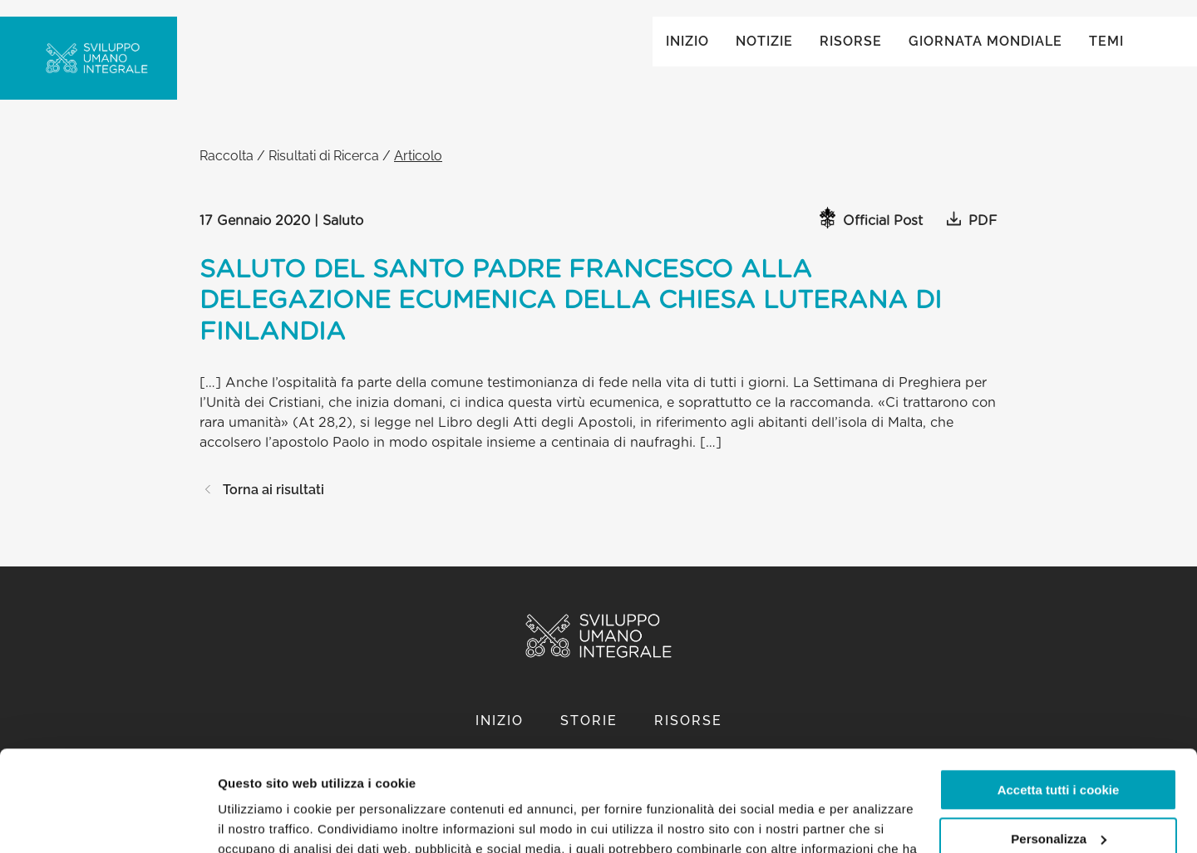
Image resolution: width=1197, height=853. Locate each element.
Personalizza (1058, 744)
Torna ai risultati (262, 506)
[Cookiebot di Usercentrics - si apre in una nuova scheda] (107, 820)
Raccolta (227, 172)
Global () (1073, 34)
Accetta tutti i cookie (1059, 696)
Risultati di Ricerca (323, 172)
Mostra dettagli (263, 820)
